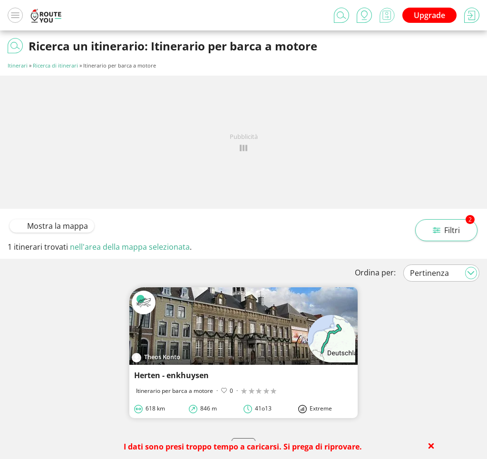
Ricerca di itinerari (55, 65)
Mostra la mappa (52, 226)
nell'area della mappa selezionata (130, 247)
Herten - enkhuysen (171, 375)
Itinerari (18, 65)
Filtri (454, 227)
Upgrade (429, 15)
